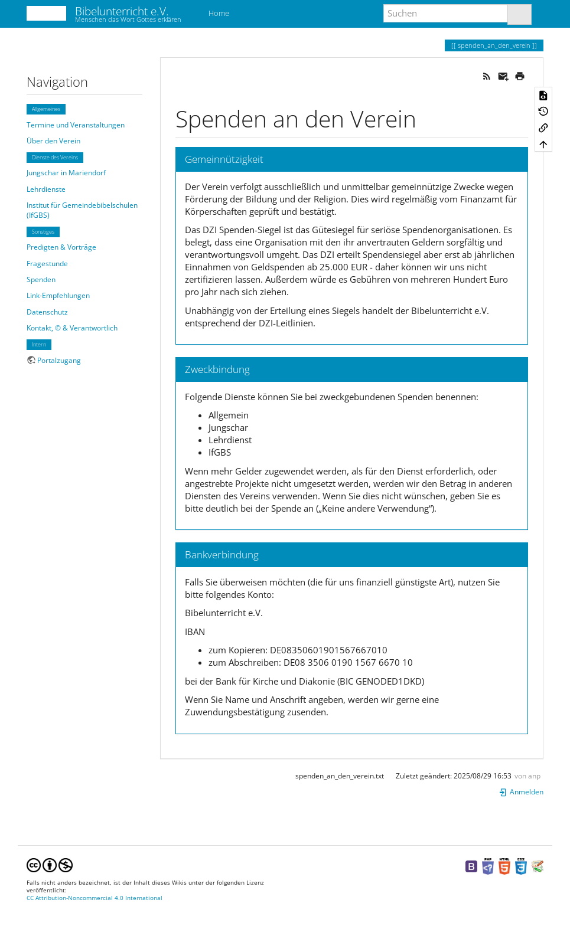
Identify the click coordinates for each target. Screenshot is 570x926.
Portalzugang (59, 360)
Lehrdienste (46, 189)
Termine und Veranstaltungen (76, 125)
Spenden (41, 279)
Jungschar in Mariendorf (66, 173)
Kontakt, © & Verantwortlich (72, 328)
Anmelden (521, 792)
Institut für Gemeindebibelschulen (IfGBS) (82, 210)
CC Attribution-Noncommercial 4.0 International (94, 898)
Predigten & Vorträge (61, 247)
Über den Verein (53, 141)
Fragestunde (47, 264)
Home (218, 13)
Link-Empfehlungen (58, 295)
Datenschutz (47, 312)
